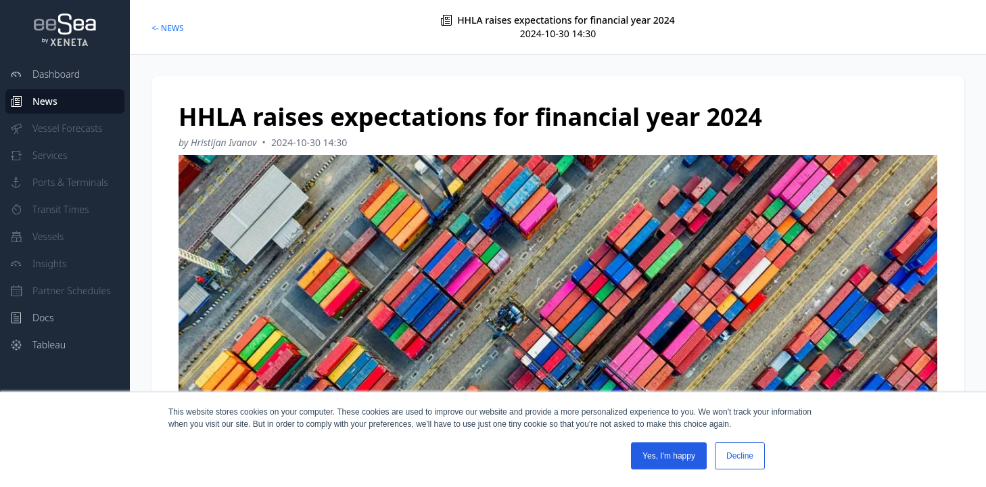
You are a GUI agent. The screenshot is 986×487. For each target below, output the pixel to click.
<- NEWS (167, 28)
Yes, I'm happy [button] (668, 456)
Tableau (38, 344)
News (34, 101)
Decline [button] (739, 456)
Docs (32, 317)
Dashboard (45, 74)
